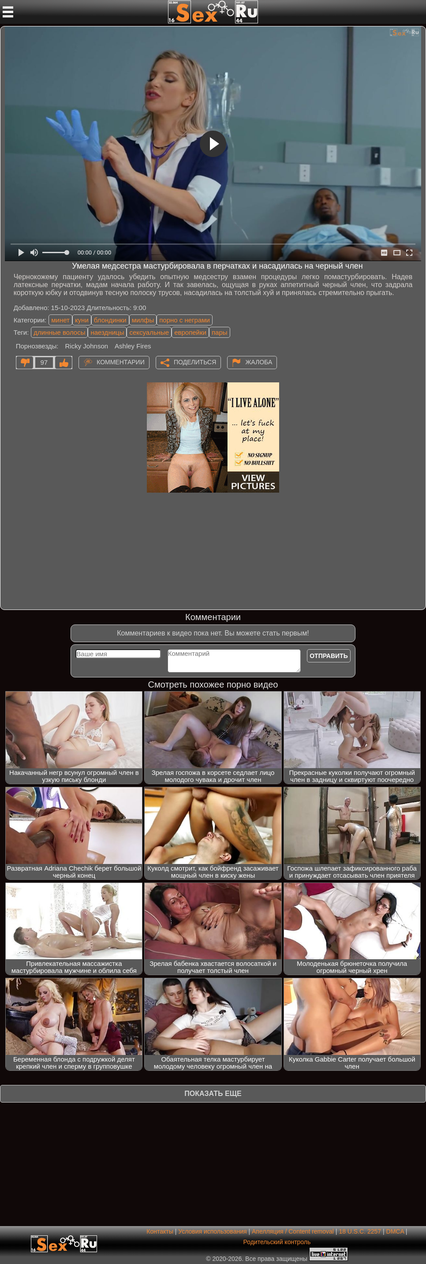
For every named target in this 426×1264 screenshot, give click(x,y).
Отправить (329, 655)
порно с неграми (184, 320)
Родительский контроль (276, 1241)
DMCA (395, 1231)
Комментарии (121, 362)
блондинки (110, 320)
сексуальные (149, 332)
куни (82, 320)
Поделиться (195, 362)
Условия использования (212, 1231)
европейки (190, 332)
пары (220, 332)
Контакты (159, 1231)
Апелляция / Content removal (293, 1231)
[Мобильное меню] (8, 12)
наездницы (107, 332)
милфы (143, 320)
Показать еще (212, 1093)
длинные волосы (59, 332)
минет (60, 320)
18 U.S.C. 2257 (360, 1231)
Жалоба (258, 362)
